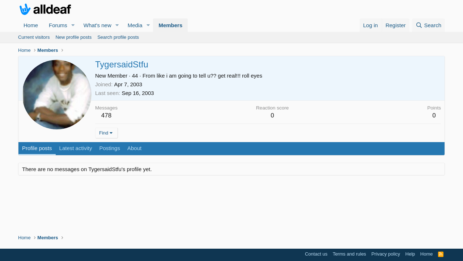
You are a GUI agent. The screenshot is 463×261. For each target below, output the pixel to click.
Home (31, 25)
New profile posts (73, 37)
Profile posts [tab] (37, 148)
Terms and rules (349, 254)
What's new (97, 25)
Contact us (316, 254)
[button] (73, 25)
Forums (58, 25)
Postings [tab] (109, 148)
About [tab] (134, 148)
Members (170, 25)
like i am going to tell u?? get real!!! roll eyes (209, 75)
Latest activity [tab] (75, 148)
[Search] (428, 25)
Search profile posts (118, 37)
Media (135, 25)
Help (410, 254)
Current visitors (34, 37)
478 (106, 115)
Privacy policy (385, 254)
